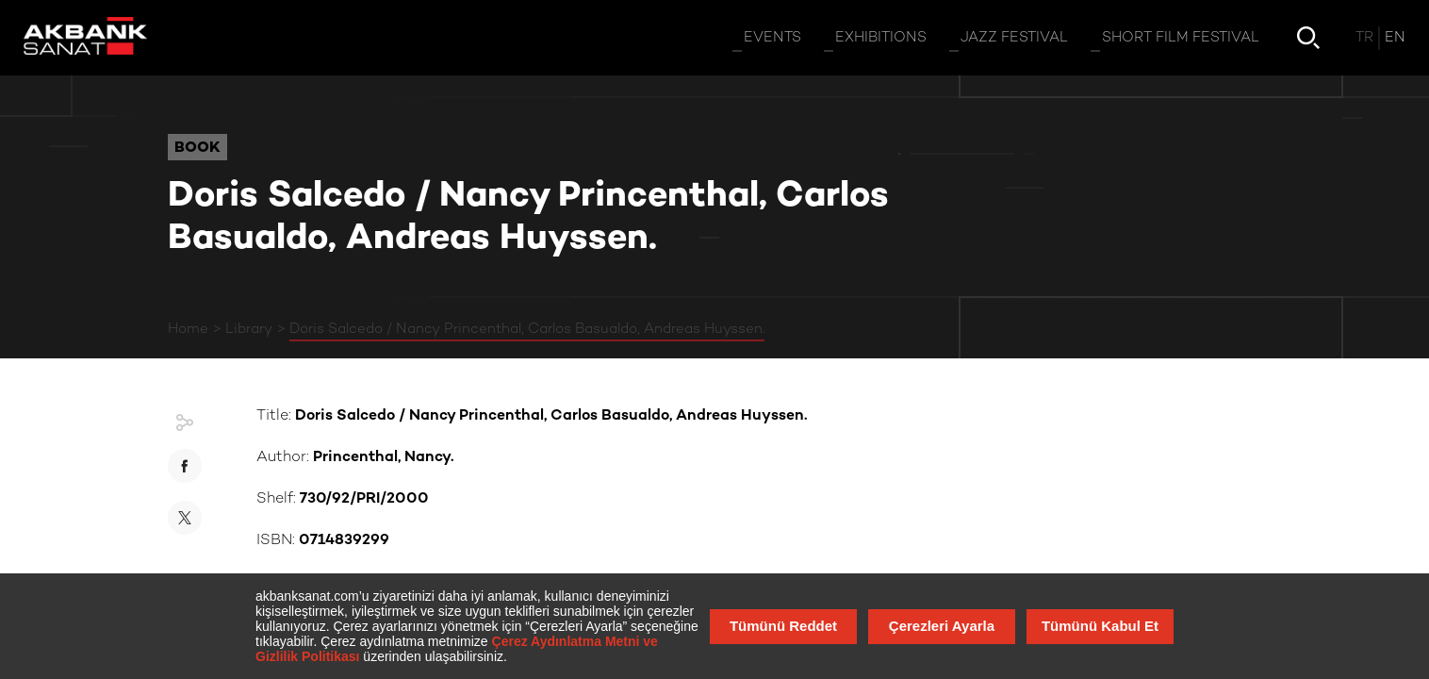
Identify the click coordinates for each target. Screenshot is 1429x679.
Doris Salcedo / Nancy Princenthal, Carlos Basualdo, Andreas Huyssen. (526, 329)
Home (188, 329)
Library (248, 329)
